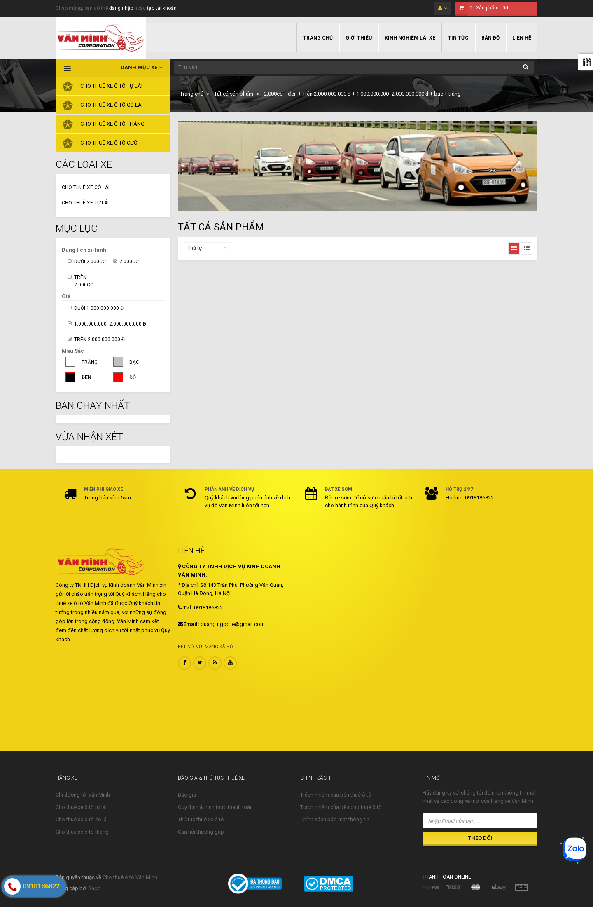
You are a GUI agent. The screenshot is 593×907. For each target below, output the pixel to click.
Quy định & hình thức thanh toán (215, 807)
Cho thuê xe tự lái (85, 203)
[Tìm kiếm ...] (354, 67)
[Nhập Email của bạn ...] (480, 820)
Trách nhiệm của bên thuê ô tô (335, 795)
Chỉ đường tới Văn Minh (83, 795)
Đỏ (132, 377)
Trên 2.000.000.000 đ (99, 339)
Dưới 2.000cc (90, 262)
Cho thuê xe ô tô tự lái (81, 807)
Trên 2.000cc (83, 281)
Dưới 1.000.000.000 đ (99, 308)
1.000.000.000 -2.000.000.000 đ (110, 324)
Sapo (94, 888)
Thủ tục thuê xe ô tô (201, 819)
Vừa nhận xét (89, 437)
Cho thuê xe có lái (86, 187)
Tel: (185, 608)
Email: (188, 624)
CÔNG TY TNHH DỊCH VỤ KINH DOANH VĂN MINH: (229, 570)
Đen (86, 377)
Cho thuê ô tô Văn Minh (130, 877)
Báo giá (187, 795)
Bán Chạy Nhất (93, 405)
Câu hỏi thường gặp (201, 832)
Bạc (134, 362)
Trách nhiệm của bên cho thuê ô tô (341, 807)
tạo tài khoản (162, 8)
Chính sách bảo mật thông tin (334, 819)
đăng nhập (121, 8)
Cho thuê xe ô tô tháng (82, 832)
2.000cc (129, 262)
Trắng (90, 362)
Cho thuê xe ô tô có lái (82, 819)
